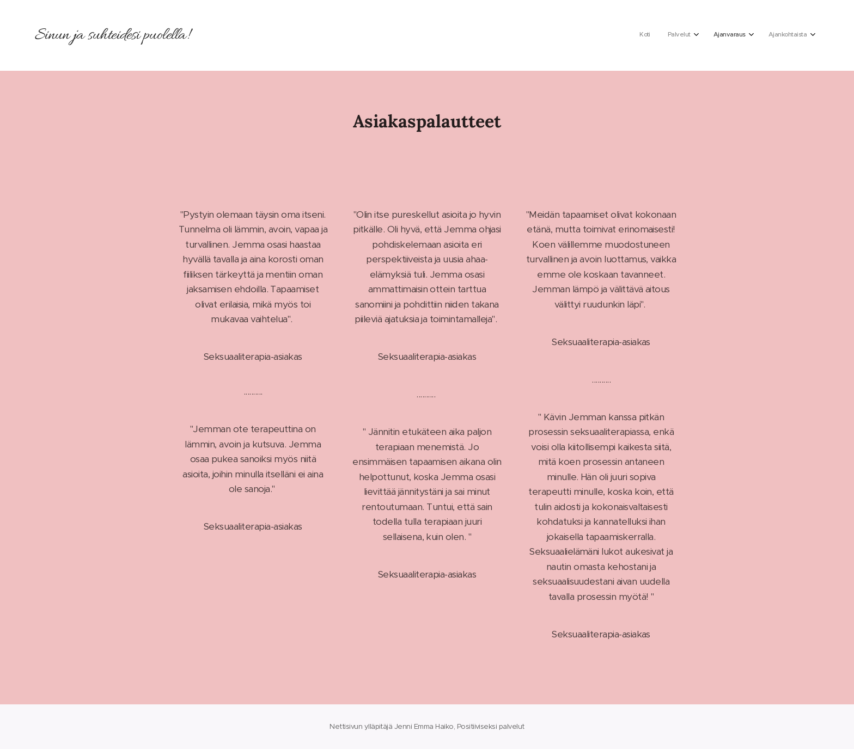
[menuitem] (746, 35)
